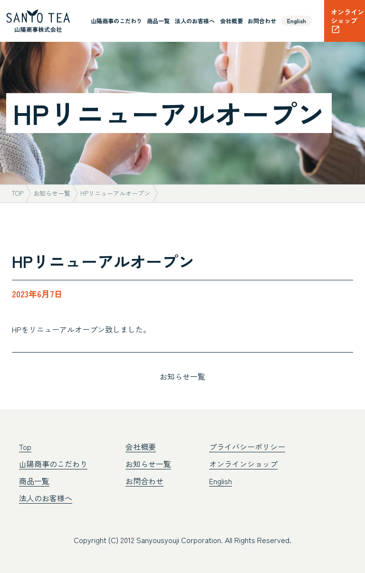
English (296, 21)
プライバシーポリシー (247, 446)
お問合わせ (262, 21)
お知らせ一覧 (182, 376)
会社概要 (231, 21)
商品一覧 (158, 21)
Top (25, 446)
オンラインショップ (243, 463)
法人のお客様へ (195, 21)
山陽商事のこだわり (116, 21)
